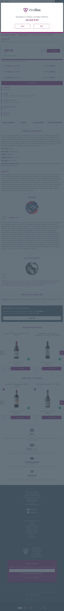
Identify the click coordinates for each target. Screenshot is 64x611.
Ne (41, 26)
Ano (22, 26)
